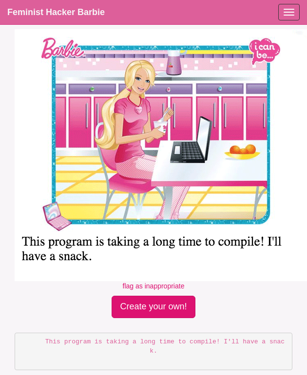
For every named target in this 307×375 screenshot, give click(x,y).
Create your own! (153, 306)
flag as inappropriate (154, 286)
